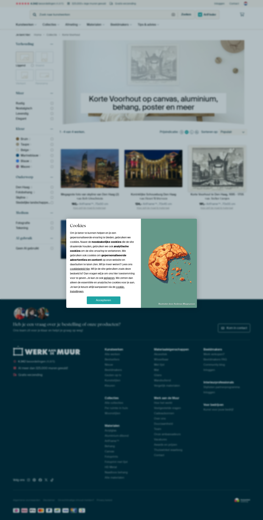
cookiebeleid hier (80, 268)
